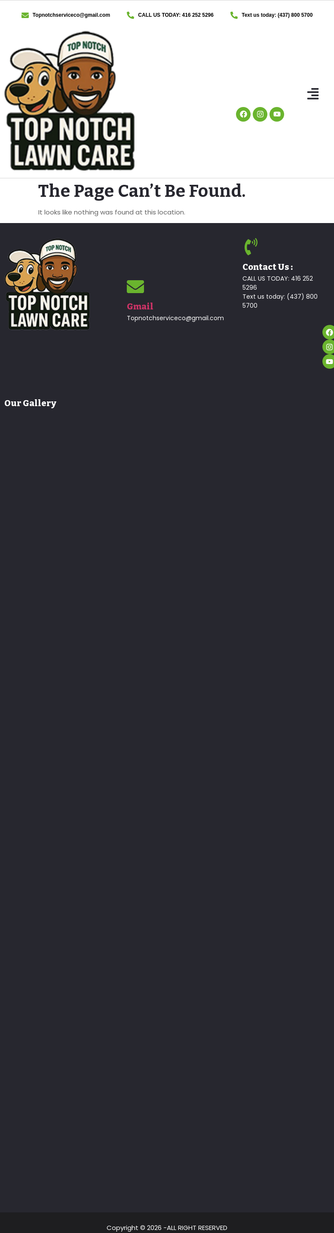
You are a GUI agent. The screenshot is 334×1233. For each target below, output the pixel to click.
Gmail (140, 306)
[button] (313, 95)
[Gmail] (135, 286)
